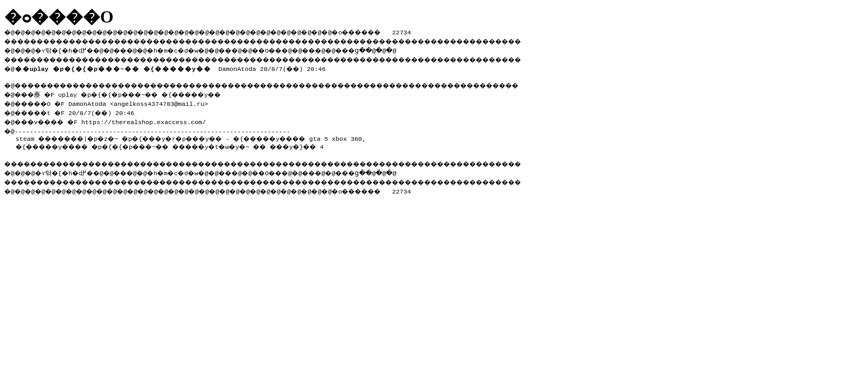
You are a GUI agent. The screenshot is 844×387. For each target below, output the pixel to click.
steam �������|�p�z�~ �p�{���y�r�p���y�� (131, 135)
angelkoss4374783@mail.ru (166, 101)
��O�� (296, 49)
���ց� (391, 49)
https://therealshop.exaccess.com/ (153, 118)
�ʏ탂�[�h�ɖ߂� (70, 49)
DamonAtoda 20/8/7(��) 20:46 (172, 66)
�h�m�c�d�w (191, 49)
